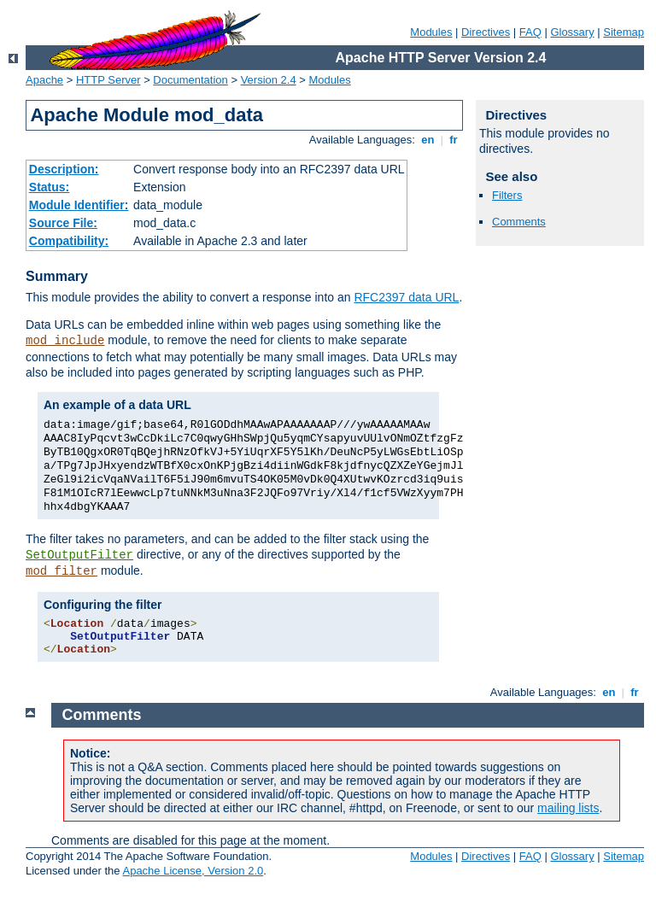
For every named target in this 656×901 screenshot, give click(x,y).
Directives (485, 32)
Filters (507, 195)
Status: (49, 187)
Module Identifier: (79, 205)
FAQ (530, 32)
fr (454, 139)
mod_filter (61, 571)
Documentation (190, 79)
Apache (44, 79)
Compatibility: (68, 241)
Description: (64, 169)
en (428, 139)
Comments (519, 221)
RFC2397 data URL (406, 297)
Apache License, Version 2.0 (192, 870)
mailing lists (568, 808)
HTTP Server (108, 79)
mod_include (65, 341)
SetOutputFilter (79, 555)
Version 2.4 (268, 79)
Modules (431, 32)
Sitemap (623, 32)
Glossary (572, 32)
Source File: (63, 223)
